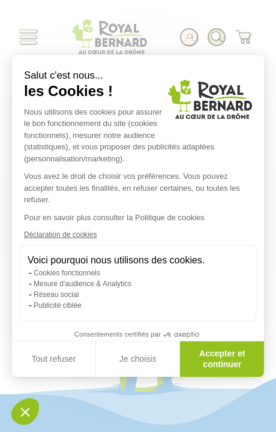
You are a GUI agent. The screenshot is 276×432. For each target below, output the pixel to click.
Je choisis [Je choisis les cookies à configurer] (137, 359)
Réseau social (56, 294)
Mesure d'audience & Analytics (82, 284)
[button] (25, 411)
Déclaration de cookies (60, 234)
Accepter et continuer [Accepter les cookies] (222, 359)
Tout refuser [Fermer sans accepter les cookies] (54, 359)
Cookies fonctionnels (67, 273)
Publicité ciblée (58, 305)
